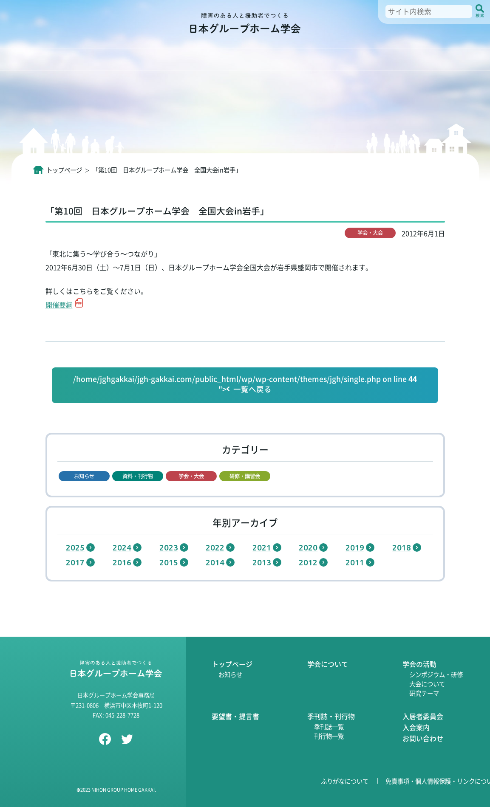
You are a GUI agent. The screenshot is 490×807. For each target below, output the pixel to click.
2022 (215, 547)
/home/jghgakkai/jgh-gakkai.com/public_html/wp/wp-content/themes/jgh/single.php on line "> (245, 384)
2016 (122, 562)
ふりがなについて (344, 780)
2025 (75, 547)
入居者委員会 (422, 716)
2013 (261, 562)
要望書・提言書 (235, 716)
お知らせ (230, 674)
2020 (308, 547)
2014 (215, 562)
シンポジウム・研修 (436, 674)
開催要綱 (59, 304)
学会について (327, 664)
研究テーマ (424, 692)
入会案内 (416, 727)
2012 (308, 562)
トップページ (232, 664)
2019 (355, 547)
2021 (261, 547)
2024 (122, 547)
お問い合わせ (422, 738)
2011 (355, 562)
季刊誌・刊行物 (331, 716)
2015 (168, 562)
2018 (401, 547)
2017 (75, 562)
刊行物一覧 (329, 735)
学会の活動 (419, 664)
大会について (427, 683)
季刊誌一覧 (329, 726)
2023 (168, 547)
